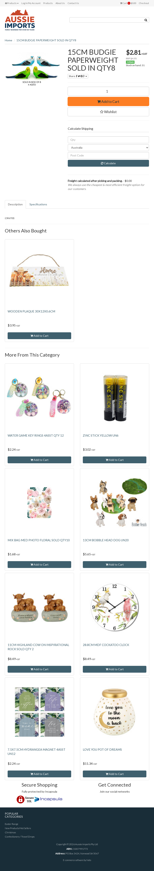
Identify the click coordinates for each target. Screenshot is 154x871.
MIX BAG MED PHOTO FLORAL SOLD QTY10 (39, 540)
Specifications (38, 204)
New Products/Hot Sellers (18, 828)
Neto (88, 860)
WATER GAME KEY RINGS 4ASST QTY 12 (36, 435)
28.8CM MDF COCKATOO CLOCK (106, 645)
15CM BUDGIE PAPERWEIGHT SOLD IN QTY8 (46, 40)
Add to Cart (108, 101)
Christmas (10, 832)
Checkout (144, 3)
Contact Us (73, 3)
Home (8, 40)
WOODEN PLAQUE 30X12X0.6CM (31, 311)
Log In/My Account (31, 3)
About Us (60, 3)
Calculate (108, 163)
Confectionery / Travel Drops (19, 836)
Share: (78, 76)
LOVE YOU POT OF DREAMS (102, 749)
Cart (128, 3)
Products (12, 3)
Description (15, 204)
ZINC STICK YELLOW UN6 (101, 435)
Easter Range (11, 823)
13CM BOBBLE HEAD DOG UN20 (106, 540)
